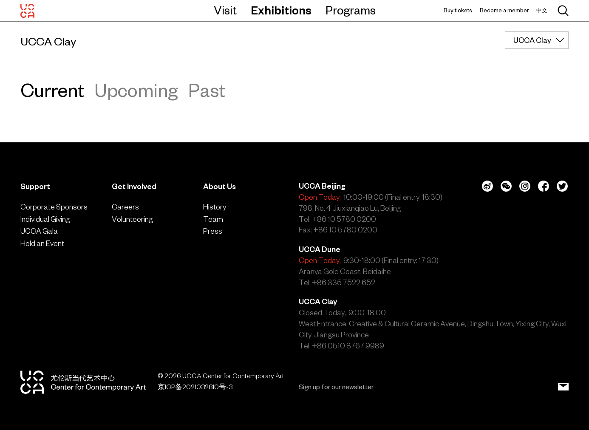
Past (206, 90)
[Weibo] (487, 186)
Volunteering (132, 219)
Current (52, 90)
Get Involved (134, 186)
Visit (225, 10)
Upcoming (136, 90)
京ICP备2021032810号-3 (195, 386)
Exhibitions (281, 10)
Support (35, 186)
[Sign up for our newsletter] (563, 387)
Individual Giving (45, 219)
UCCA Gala (39, 231)
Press (212, 231)
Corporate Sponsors (54, 207)
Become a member (504, 10)
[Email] (434, 387)
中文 (541, 10)
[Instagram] (524, 186)
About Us (219, 186)
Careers (125, 207)
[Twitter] (562, 186)
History (214, 207)
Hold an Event (42, 243)
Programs (351, 10)
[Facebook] (543, 186)
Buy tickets (458, 10)
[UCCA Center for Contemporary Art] (27, 10)
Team (213, 219)
